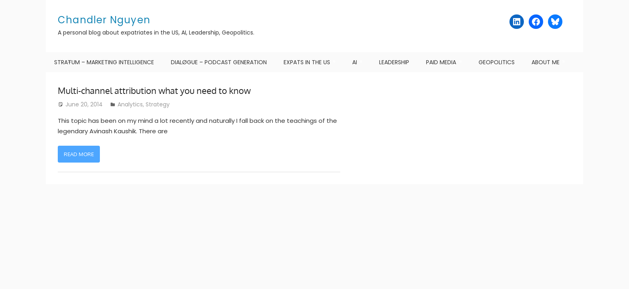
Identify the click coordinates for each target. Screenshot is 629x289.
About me (546, 62)
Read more (79, 154)
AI (354, 62)
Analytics (130, 104)
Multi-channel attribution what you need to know (154, 90)
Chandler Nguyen (104, 19)
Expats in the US (307, 62)
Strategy (158, 104)
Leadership (394, 62)
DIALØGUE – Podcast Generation (219, 62)
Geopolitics (497, 62)
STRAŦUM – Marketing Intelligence (104, 62)
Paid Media (441, 62)
